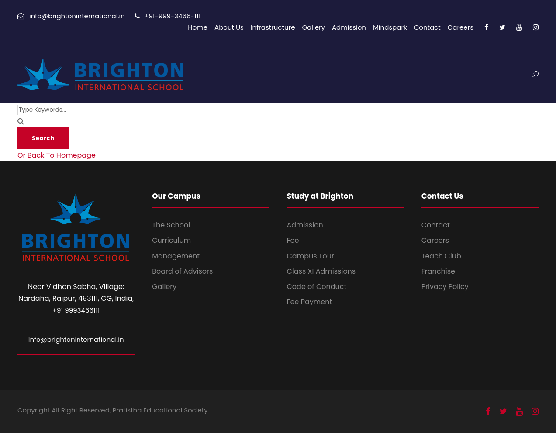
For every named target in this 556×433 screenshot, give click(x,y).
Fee (293, 240)
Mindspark (390, 27)
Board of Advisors (182, 271)
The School (171, 225)
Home (197, 27)
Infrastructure (273, 27)
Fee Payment (309, 302)
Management (176, 256)
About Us (229, 27)
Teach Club (441, 256)
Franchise (438, 271)
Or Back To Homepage (56, 155)
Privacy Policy (445, 287)
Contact (427, 27)
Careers (460, 27)
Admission (349, 27)
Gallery (313, 27)
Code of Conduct (317, 287)
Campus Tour (310, 256)
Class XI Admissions (321, 271)
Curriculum (171, 240)
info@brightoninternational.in (76, 339)
